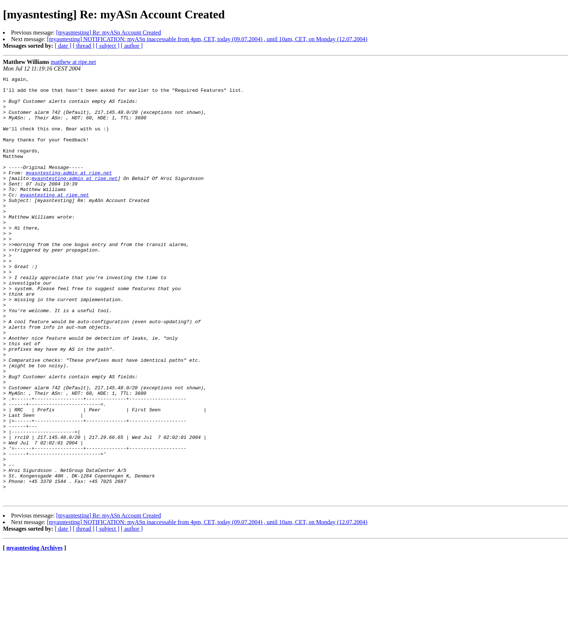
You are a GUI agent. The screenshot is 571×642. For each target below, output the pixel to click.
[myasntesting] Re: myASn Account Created (108, 32)
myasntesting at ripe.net (54, 219)
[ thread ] (83, 46)
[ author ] (132, 46)
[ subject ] (107, 46)
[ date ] (63, 46)
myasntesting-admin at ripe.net (69, 192)
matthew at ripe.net (73, 62)
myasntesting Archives (34, 633)
